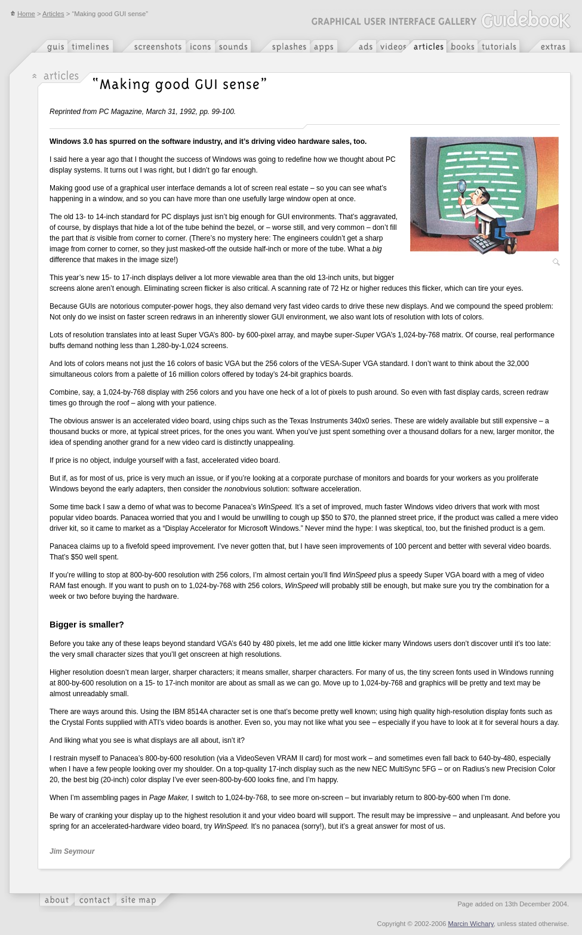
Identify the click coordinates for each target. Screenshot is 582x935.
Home (22, 13)
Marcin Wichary (471, 923)
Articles (53, 13)
